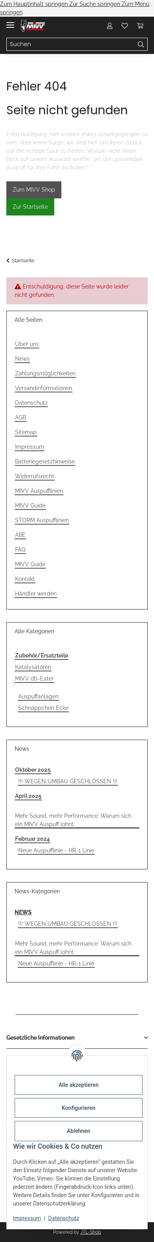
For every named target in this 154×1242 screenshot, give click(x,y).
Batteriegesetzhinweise (45, 461)
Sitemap (26, 432)
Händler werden (36, 593)
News (22, 359)
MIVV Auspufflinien (39, 491)
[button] (109, 25)
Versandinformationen (43, 388)
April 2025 (28, 796)
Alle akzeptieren (79, 1085)
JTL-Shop (90, 1232)
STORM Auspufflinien (42, 520)
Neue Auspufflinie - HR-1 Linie (56, 850)
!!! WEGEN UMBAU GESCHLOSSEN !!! (68, 781)
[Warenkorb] (140, 25)
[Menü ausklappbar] (10, 22)
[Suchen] (70, 44)
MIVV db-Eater (34, 678)
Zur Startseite (30, 207)
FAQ (20, 549)
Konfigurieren (78, 1108)
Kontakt (25, 579)
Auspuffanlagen (38, 696)
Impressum (27, 1218)
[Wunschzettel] (124, 25)
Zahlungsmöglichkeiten (45, 373)
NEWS (23, 912)
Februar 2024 (32, 839)
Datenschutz (63, 1218)
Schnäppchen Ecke (43, 708)
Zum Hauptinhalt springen (34, 4)
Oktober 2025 (33, 770)
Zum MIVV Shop (34, 189)
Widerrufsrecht (34, 476)
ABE (20, 535)
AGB (20, 417)
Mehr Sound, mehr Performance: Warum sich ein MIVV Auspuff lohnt (73, 820)
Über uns (27, 344)
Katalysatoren (33, 667)
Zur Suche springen (95, 4)
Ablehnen (78, 1131)
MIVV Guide (30, 505)
